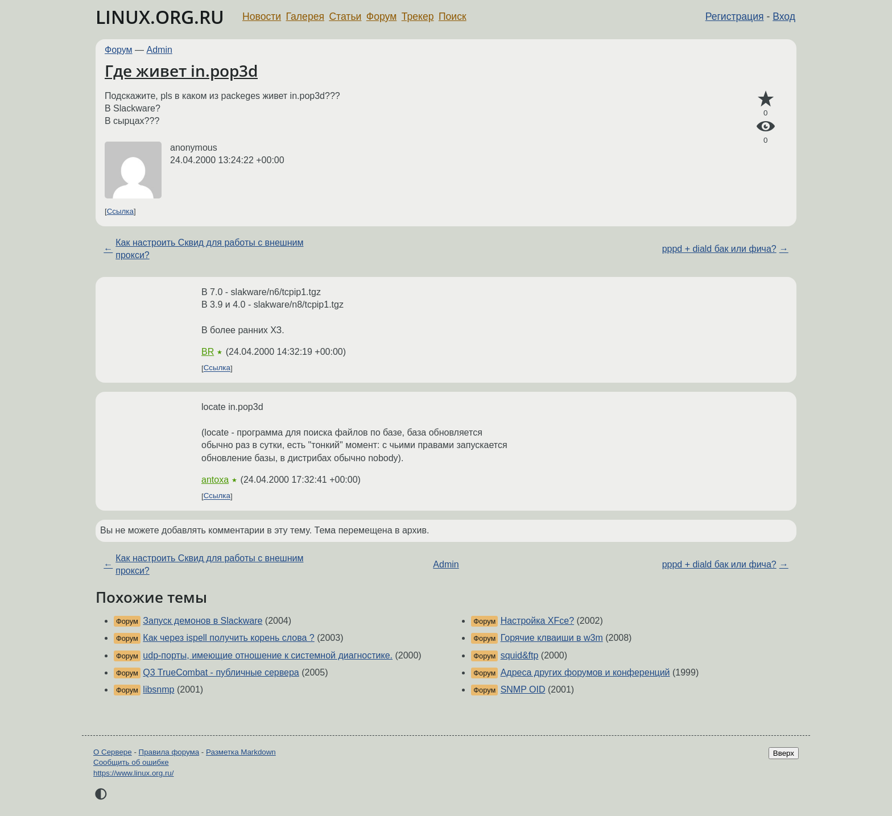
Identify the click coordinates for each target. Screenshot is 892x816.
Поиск (452, 16)
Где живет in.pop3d (181, 70)
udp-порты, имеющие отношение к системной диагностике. (268, 655)
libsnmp (158, 689)
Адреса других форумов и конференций (585, 672)
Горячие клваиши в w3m (552, 638)
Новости (261, 16)
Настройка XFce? (537, 621)
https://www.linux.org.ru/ (133, 773)
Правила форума (169, 752)
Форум (381, 16)
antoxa (215, 479)
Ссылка (120, 211)
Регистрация (734, 16)
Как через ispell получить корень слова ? (228, 638)
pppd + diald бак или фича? (719, 249)
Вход (784, 16)
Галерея (305, 16)
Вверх (783, 753)
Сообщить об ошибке (131, 762)
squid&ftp (520, 655)
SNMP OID (523, 689)
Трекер (418, 16)
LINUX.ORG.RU (160, 17)
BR (207, 352)
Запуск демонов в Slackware (202, 621)
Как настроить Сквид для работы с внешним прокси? (209, 249)
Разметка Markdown (241, 752)
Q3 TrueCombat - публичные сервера (221, 672)
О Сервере (112, 752)
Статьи (345, 16)
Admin (159, 50)
